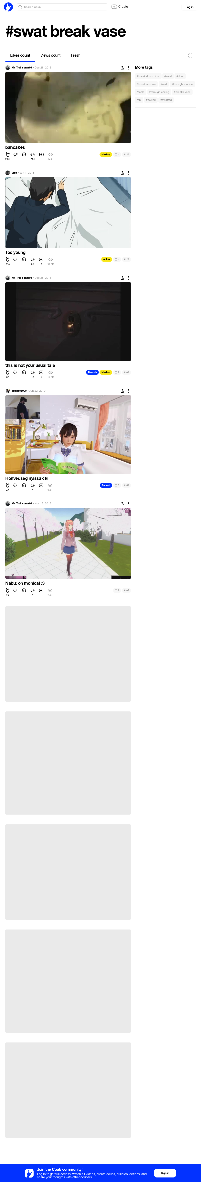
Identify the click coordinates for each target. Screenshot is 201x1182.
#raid (164, 84)
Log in (189, 7)
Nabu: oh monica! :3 (24, 583)
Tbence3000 (19, 390)
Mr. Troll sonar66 (22, 67)
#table (140, 92)
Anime (106, 259)
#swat (168, 76)
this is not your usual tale (30, 365)
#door (180, 76)
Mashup (105, 154)
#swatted (166, 100)
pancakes (15, 147)
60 (126, 485)
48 (126, 372)
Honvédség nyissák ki (26, 478)
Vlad (14, 172)
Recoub (92, 372)
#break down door (148, 76)
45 (126, 590)
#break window (146, 84)
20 (126, 154)
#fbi (139, 100)
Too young (15, 252)
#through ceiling (159, 92)
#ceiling (151, 100)
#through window (182, 84)
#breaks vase (182, 92)
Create (119, 7)
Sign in (165, 1173)
